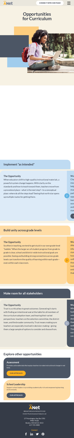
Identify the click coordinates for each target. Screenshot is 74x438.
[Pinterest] (43, 434)
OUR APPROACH (16, 373)
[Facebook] (26, 434)
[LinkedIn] (31, 434)
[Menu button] (68, 3)
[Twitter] (37, 434)
